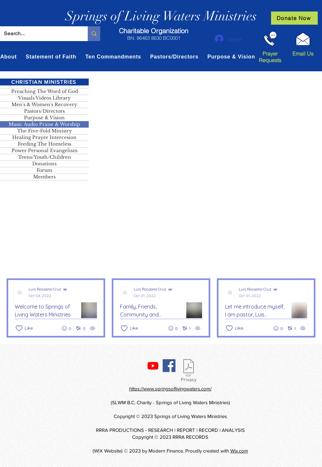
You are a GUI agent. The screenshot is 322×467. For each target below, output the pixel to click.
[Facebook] (169, 365)
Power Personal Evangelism (45, 150)
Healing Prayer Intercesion (44, 137)
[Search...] (39, 33)
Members (44, 177)
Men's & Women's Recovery (44, 104)
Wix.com (239, 451)
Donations (44, 164)
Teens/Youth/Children (44, 157)
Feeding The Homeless (44, 144)
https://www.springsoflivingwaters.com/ (170, 388)
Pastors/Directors (44, 111)
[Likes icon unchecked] (19, 328)
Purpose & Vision (44, 118)
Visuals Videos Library (44, 98)
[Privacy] (188, 372)
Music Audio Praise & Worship (44, 124)
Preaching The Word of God (44, 91)
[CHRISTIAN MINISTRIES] (44, 82)
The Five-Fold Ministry (44, 131)
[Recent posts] (161, 308)
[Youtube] (153, 365)
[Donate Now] (294, 18)
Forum (44, 170)
